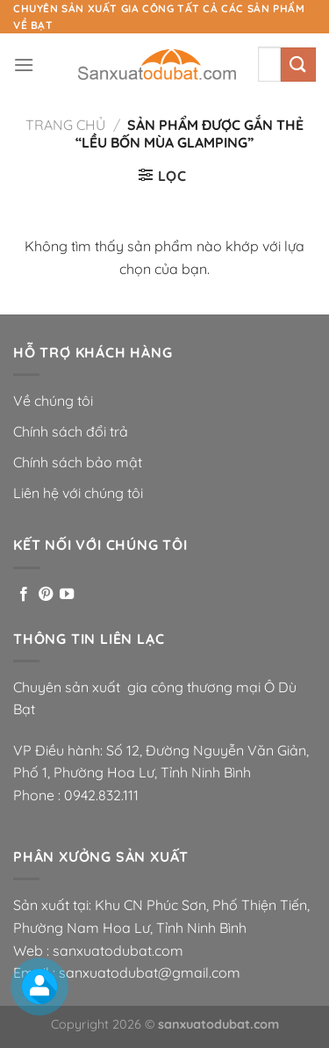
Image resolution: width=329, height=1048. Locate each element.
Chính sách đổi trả (70, 431)
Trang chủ (65, 125)
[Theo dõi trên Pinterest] (46, 595)
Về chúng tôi (53, 400)
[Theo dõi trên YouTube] (67, 595)
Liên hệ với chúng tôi (78, 493)
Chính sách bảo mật (77, 462)
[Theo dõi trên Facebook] (24, 595)
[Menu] (23, 64)
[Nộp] (298, 64)
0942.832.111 (101, 795)
